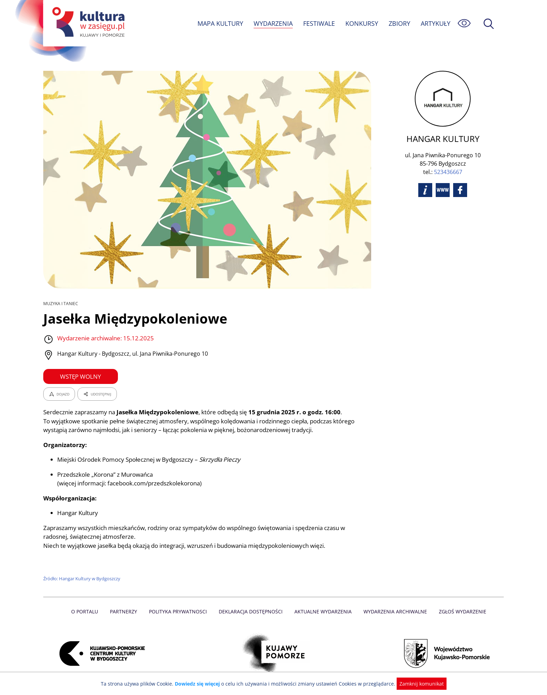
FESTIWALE (319, 23)
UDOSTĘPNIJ (97, 394)
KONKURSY (361, 23)
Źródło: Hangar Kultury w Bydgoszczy (82, 578)
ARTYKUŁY (435, 23)
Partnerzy (126, 611)
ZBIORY (399, 23)
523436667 (448, 172)
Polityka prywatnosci (179, 611)
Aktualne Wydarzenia (322, 611)
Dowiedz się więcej (200, 683)
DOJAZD (59, 394)
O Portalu (87, 611)
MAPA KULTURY (219, 23)
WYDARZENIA (272, 23)
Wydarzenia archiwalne (393, 611)
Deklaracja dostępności (251, 611)
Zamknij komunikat (417, 683)
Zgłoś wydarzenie (459, 611)
